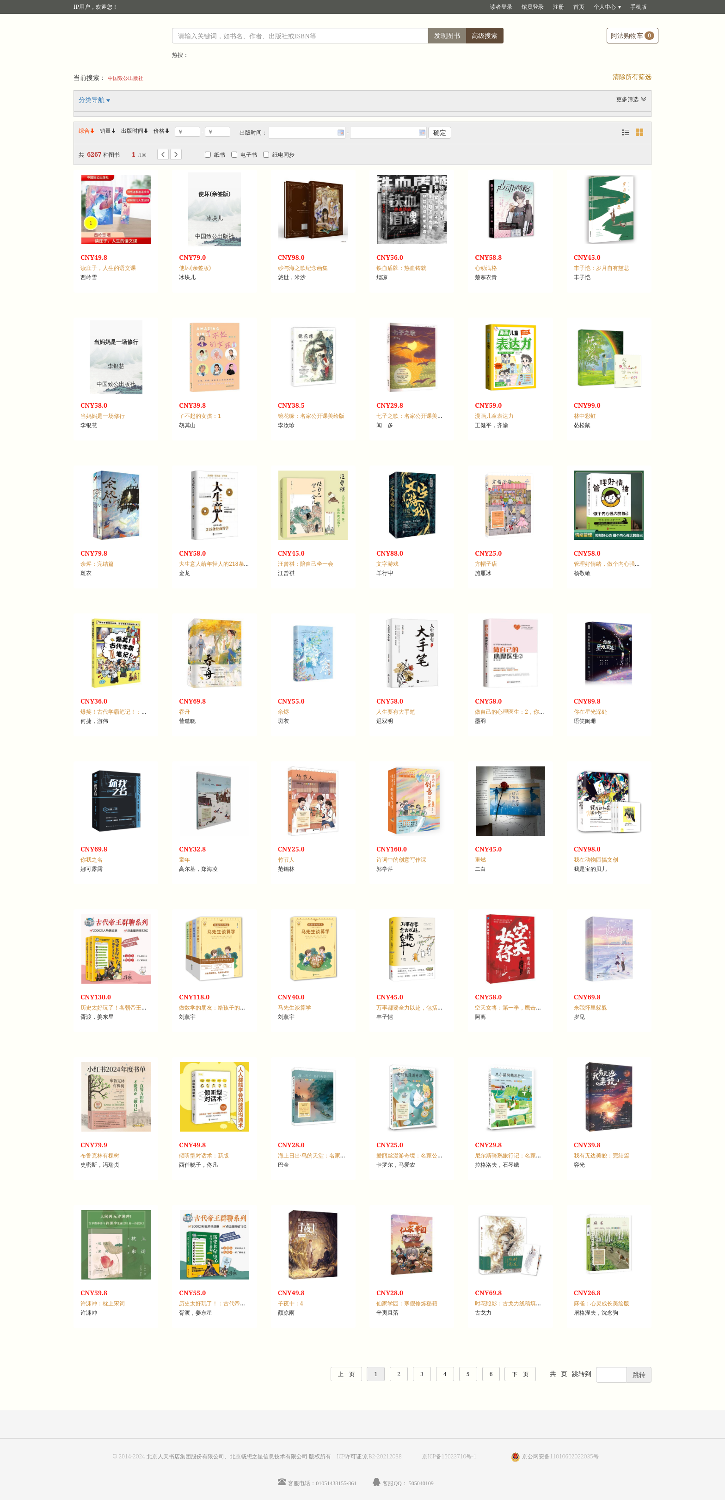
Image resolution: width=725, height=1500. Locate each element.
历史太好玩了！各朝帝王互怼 (116, 1007)
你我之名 (91, 859)
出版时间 (135, 131)
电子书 (244, 155)
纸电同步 (279, 155)
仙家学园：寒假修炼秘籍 (406, 1303)
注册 (558, 7)
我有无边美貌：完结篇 (601, 1155)
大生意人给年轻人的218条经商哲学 (222, 564)
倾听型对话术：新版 (204, 1155)
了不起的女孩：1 (200, 416)
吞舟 (184, 712)
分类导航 (92, 99)
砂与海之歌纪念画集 (303, 268)
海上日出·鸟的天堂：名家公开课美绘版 (326, 1155)
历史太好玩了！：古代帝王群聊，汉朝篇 (229, 1303)
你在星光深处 (590, 712)
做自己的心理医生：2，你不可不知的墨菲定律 (532, 712)
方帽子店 (486, 564)
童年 (184, 859)
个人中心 (605, 7)
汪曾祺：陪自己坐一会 (305, 564)
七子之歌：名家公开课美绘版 (412, 416)
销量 (108, 131)
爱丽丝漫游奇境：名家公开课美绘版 (420, 1155)
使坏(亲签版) (195, 268)
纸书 (215, 155)
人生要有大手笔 (395, 712)
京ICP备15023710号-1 (449, 1456)
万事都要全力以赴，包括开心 (412, 1007)
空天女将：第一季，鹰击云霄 (511, 1007)
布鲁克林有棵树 (99, 1155)
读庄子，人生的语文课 (108, 268)
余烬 (283, 712)
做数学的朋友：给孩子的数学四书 (220, 1007)
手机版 (638, 7)
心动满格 (486, 268)
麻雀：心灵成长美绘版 (601, 1303)
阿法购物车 (632, 35)
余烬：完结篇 (97, 564)
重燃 (480, 859)
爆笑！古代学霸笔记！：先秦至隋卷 (124, 712)
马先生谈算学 (294, 1007)
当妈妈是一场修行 (102, 416)
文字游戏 (387, 564)
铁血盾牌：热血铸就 (401, 268)
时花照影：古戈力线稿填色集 (511, 1303)
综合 (87, 131)
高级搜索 (485, 35)
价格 (159, 131)
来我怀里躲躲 (590, 1007)
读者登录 (501, 7)
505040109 (421, 1483)
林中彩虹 (585, 416)
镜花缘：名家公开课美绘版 (311, 416)
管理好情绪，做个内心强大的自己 (615, 564)
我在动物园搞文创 (596, 859)
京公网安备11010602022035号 (560, 1456)
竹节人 (286, 859)
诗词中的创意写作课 (401, 859)
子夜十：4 (290, 1303)
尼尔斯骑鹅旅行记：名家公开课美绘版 (522, 1155)
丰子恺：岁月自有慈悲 (601, 268)
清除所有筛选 (632, 76)
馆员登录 (533, 7)
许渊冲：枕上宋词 (102, 1303)
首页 (578, 7)
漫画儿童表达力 (494, 416)
